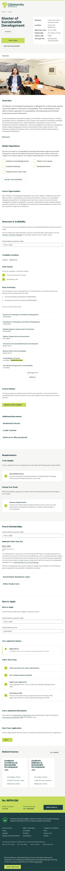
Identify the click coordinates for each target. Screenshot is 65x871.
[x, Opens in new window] (18, 850)
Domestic (8, 31)
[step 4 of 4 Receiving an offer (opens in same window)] (32, 695)
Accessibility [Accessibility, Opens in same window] (26, 830)
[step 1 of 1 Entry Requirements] (32, 476)
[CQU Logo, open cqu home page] (13, 5)
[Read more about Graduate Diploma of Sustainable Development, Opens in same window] (42, 772)
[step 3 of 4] (32, 684)
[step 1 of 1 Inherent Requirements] (32, 505)
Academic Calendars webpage (12, 235)
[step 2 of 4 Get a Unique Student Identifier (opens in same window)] (32, 675)
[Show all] (32, 377)
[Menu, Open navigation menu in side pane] (61, 5)
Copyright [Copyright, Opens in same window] (5, 833)
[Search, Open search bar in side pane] (58, 5)
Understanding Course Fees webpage (25, 562)
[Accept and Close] (12, 867)
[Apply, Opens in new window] (7, 740)
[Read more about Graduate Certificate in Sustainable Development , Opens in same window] (15, 772)
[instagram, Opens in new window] (9, 850)
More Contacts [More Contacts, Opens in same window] (53, 807)
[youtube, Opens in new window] (23, 850)
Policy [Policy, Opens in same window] (45, 830)
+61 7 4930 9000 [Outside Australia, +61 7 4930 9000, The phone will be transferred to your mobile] (28, 809)
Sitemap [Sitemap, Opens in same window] (46, 836)
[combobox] (8, 245)
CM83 (33, 770)
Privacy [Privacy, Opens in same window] (4, 830)
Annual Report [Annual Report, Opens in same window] (27, 836)
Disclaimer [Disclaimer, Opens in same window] (26, 833)
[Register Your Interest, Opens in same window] (13, 46)
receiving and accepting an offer (13, 717)
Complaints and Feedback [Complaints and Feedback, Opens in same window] (51, 828)
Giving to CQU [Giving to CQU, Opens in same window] (48, 833)
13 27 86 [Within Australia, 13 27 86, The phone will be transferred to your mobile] (5, 809)
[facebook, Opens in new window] (4, 850)
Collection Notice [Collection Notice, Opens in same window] (7, 828)
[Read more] (7, 137)
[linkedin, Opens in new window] (13, 850)
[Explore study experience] (14, 180)
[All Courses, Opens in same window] (55, 752)
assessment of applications (22, 715)
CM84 (6, 770)
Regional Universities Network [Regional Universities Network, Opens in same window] (11, 836)
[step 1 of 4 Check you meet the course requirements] (32, 668)
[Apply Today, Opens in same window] (13, 40)
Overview (7, 55)
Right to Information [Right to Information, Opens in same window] (29, 828)
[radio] (32, 650)
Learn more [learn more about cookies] (38, 862)
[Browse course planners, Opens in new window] (14, 405)
